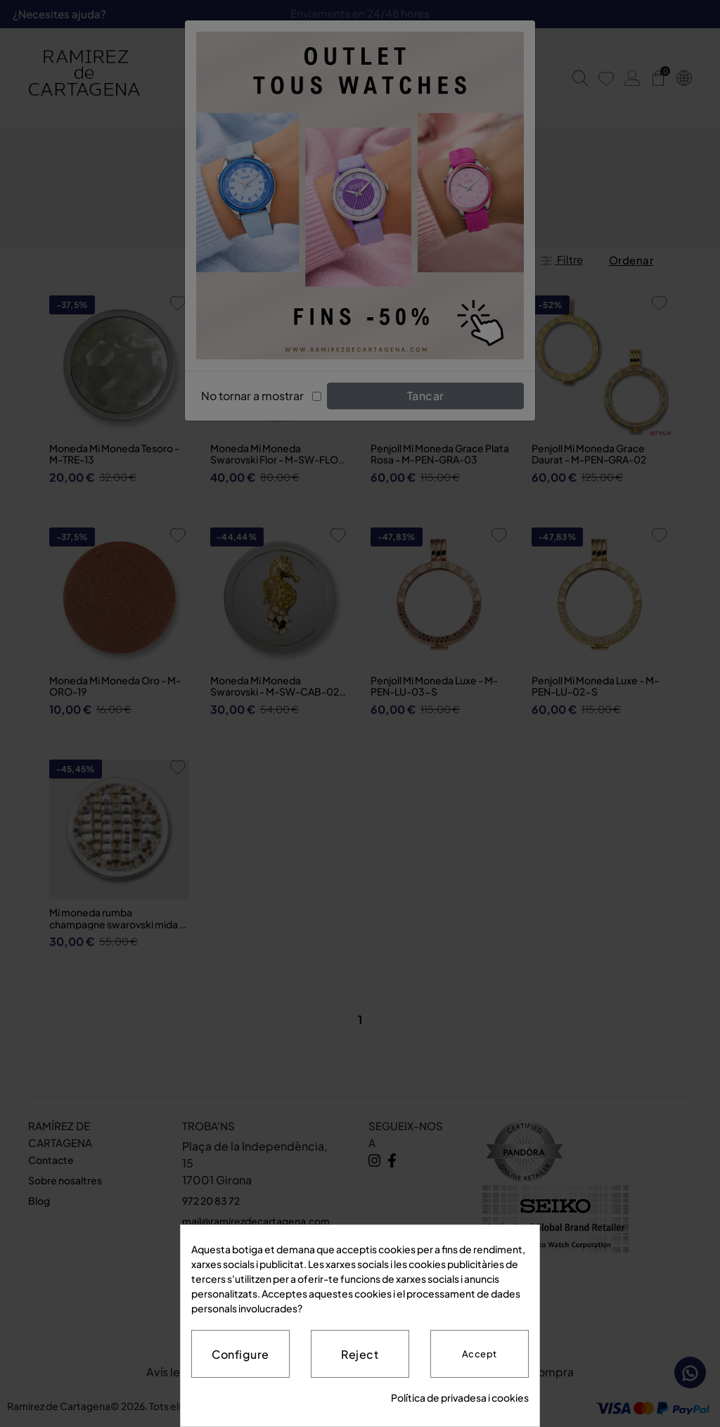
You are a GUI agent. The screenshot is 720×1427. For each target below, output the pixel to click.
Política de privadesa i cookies (460, 1397)
